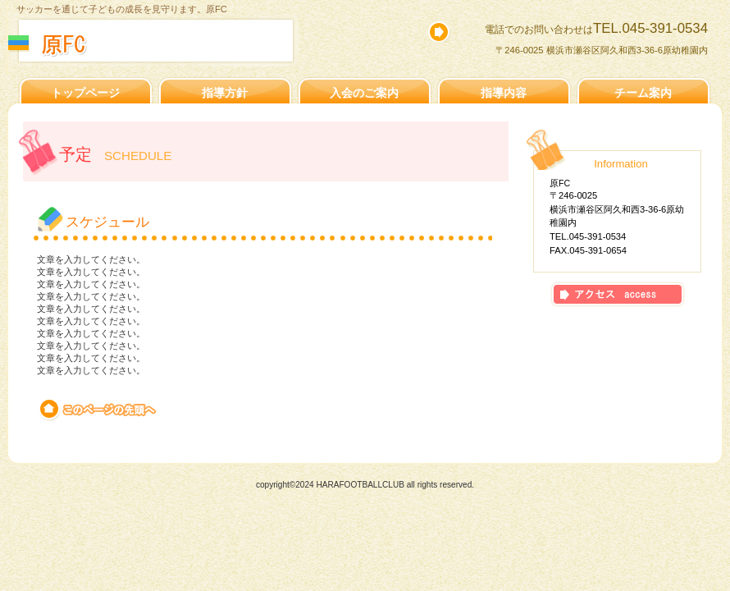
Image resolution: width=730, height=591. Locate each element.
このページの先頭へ (99, 409)
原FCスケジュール (186, 44)
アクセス (618, 294)
